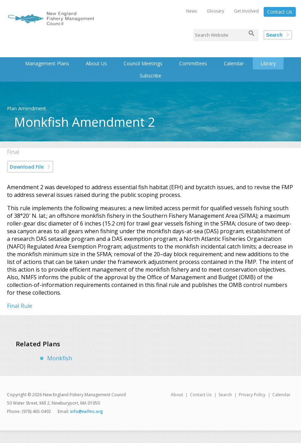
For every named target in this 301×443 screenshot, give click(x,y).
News (191, 11)
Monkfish (59, 358)
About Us (96, 63)
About (177, 395)
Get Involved (246, 11)
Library (268, 63)
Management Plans (47, 63)
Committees (193, 63)
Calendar (234, 63)
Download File (27, 166)
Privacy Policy (252, 395)
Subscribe (150, 75)
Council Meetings (143, 63)
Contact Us (279, 11)
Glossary (215, 11)
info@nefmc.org (86, 411)
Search (274, 35)
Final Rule (19, 306)
